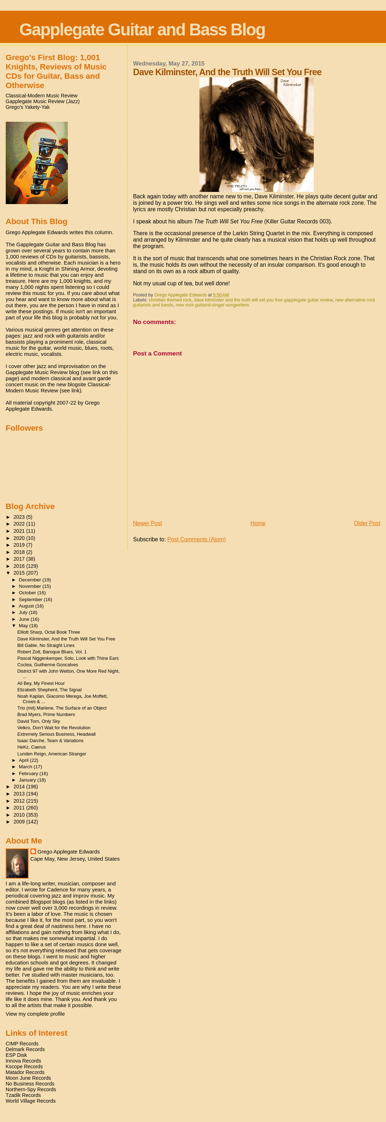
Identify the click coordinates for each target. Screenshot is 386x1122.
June (25, 619)
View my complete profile (35, 1014)
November (31, 586)
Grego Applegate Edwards (69, 851)
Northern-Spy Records (31, 1089)
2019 (20, 545)
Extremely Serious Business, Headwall (57, 734)
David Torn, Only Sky (39, 721)
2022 (20, 524)
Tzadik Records (23, 1095)
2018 (20, 552)
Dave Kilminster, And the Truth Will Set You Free (66, 639)
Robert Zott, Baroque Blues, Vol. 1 (52, 651)
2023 (20, 517)
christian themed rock (170, 300)
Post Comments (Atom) (196, 539)
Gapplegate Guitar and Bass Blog (142, 29)
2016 (20, 566)
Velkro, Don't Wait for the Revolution (54, 727)
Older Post (367, 523)
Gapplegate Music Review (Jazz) (43, 101)
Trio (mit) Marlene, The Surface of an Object (62, 708)
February (29, 773)
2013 (20, 794)
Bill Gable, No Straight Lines (46, 645)
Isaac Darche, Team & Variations (51, 740)
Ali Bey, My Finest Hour (41, 683)
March (26, 766)
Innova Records (23, 1061)
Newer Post (147, 523)
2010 (20, 815)
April (24, 760)
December (31, 579)
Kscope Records (24, 1066)
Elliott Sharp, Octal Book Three (49, 632)
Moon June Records (28, 1078)
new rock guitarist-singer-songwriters (212, 305)
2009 (20, 821)
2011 (20, 808)
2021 (20, 531)
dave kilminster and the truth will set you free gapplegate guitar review (263, 300)
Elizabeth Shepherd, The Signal (50, 689)
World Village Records (31, 1101)
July (24, 612)
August (27, 606)
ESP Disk (16, 1055)
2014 (20, 786)
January (28, 780)
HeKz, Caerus (32, 747)
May (24, 625)
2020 (20, 538)
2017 (20, 559)
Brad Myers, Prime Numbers (46, 714)
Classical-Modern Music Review (42, 95)
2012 (20, 801)
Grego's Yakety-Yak (28, 107)
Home (258, 523)
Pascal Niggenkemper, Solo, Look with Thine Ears (68, 658)
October (28, 592)
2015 (20, 573)
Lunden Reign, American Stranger (52, 753)
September (31, 599)
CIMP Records (22, 1043)
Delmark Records (25, 1049)
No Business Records (30, 1084)
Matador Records (25, 1072)
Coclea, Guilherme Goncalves (48, 664)
